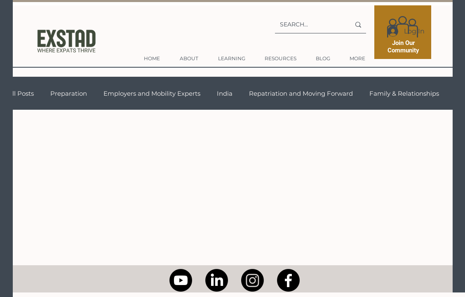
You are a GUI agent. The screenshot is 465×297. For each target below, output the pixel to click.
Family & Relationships (404, 93)
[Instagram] (252, 280)
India (225, 93)
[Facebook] (288, 280)
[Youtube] (180, 280)
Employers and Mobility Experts (151, 93)
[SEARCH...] (309, 24)
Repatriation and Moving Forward (301, 93)
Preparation (68, 93)
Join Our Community (403, 46)
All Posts (21, 93)
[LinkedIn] (216, 280)
